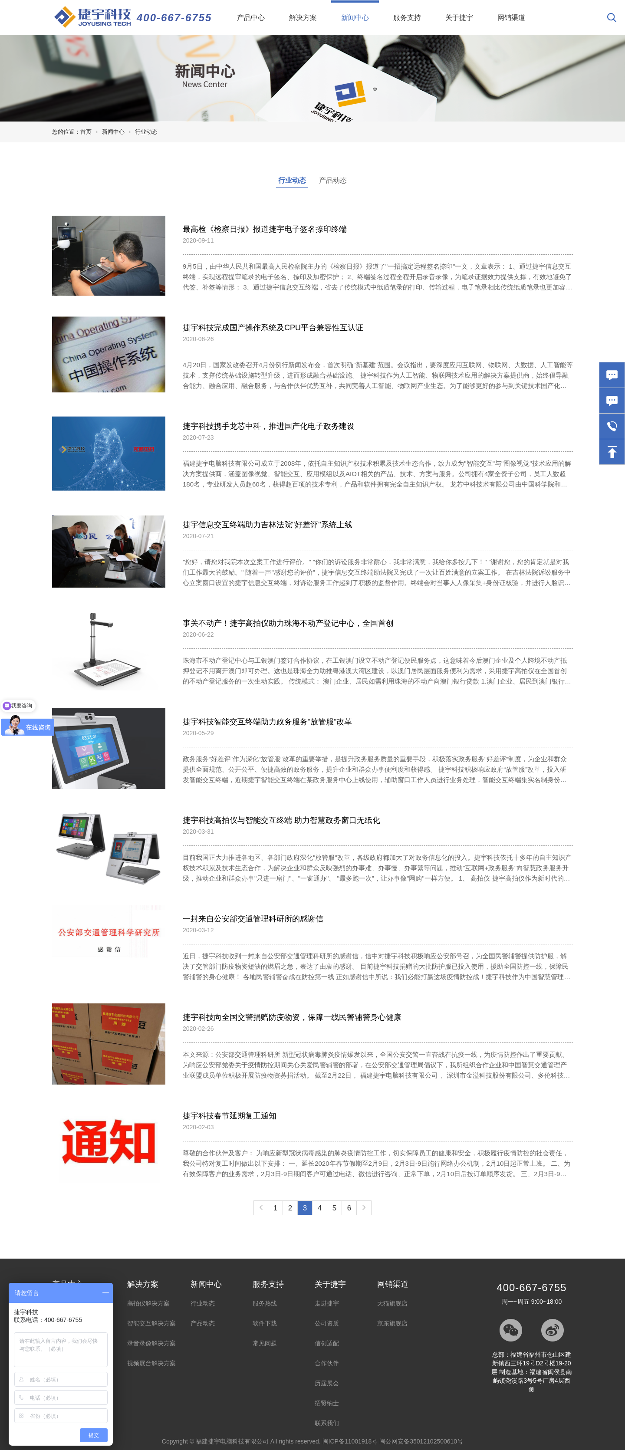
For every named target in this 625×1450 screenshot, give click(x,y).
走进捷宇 (327, 1303)
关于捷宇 (459, 17)
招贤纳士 (327, 1403)
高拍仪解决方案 (148, 1303)
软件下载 (265, 1323)
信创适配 (327, 1343)
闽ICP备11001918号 (350, 1441)
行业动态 (146, 131)
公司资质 (327, 1323)
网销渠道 (511, 17)
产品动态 (333, 180)
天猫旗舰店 (392, 1303)
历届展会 (327, 1383)
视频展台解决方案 (151, 1363)
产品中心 (251, 17)
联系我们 (327, 1423)
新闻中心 (360, 10)
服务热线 (265, 1303)
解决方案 (303, 17)
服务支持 (407, 17)
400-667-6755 (174, 17)
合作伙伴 (327, 1363)
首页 (86, 131)
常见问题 (265, 1343)
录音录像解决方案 (151, 1343)
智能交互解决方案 (151, 1323)
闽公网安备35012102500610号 (421, 1441)
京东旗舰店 (392, 1323)
